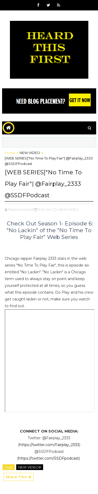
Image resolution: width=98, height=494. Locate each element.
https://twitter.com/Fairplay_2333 (49, 444)
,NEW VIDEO (68, 209)
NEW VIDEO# (29, 467)
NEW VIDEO (30, 153)
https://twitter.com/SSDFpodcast (48, 458)
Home (10, 153)
